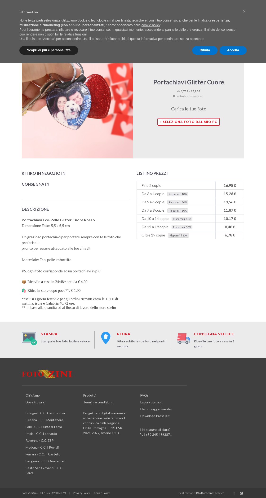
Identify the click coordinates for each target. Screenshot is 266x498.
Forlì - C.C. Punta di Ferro (44, 427)
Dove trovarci (35, 402)
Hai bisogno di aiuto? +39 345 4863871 (156, 432)
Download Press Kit (155, 416)
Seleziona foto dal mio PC (188, 122)
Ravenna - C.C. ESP (40, 440)
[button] (244, 11)
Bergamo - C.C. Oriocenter (45, 461)
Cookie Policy (102, 492)
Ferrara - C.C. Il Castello (43, 454)
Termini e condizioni (97, 402)
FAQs (144, 395)
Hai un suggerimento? (156, 409)
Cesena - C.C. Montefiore (44, 420)
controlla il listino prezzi (188, 96)
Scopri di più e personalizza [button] (49, 50)
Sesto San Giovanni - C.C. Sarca (44, 470)
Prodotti (89, 395)
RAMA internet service (210, 492)
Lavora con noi (150, 402)
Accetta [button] (233, 50)
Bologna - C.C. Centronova (45, 413)
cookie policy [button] (151, 25)
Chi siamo (33, 395)
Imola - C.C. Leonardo (41, 434)
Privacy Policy (81, 492)
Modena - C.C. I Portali (42, 447)
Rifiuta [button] (205, 50)
